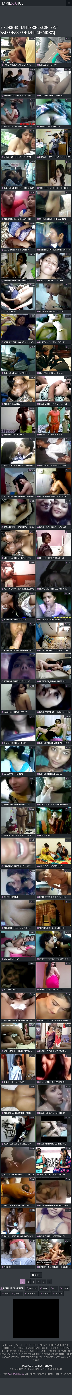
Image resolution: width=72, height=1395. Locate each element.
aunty (64, 1288)
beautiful (30, 1293)
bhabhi (57, 1293)
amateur (32, 1288)
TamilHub (12, 3)
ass (53, 1288)
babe (5, 1293)
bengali (44, 1293)
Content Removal (43, 1365)
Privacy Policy (27, 1365)
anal (43, 1288)
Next (36, 1275)
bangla (17, 1293)
